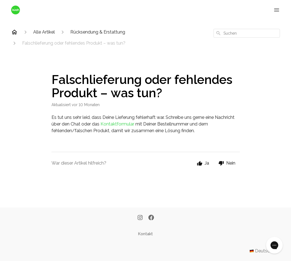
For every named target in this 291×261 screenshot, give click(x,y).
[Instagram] (140, 218)
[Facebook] (151, 218)
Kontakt (145, 234)
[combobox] (246, 33)
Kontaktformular (117, 124)
